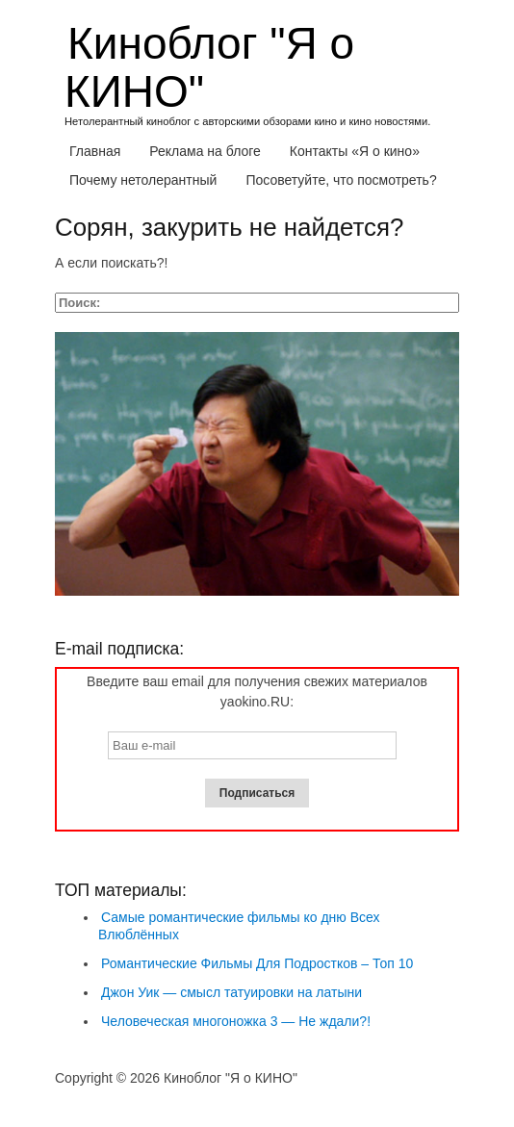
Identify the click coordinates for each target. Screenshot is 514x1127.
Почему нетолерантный (143, 180)
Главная (94, 151)
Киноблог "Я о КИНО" (209, 67)
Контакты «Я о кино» (355, 151)
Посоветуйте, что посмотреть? (340, 180)
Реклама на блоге (205, 151)
